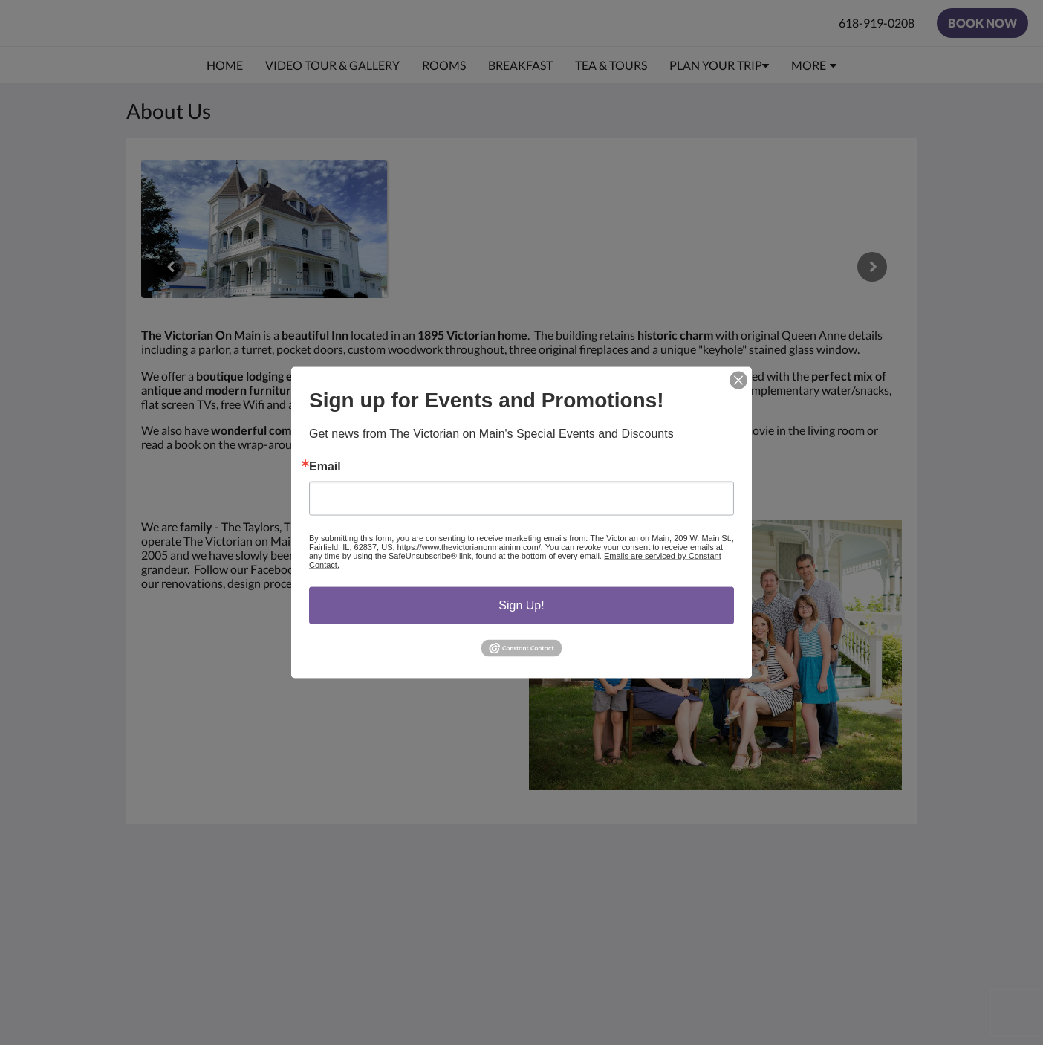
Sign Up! (521, 605)
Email (325, 467)
